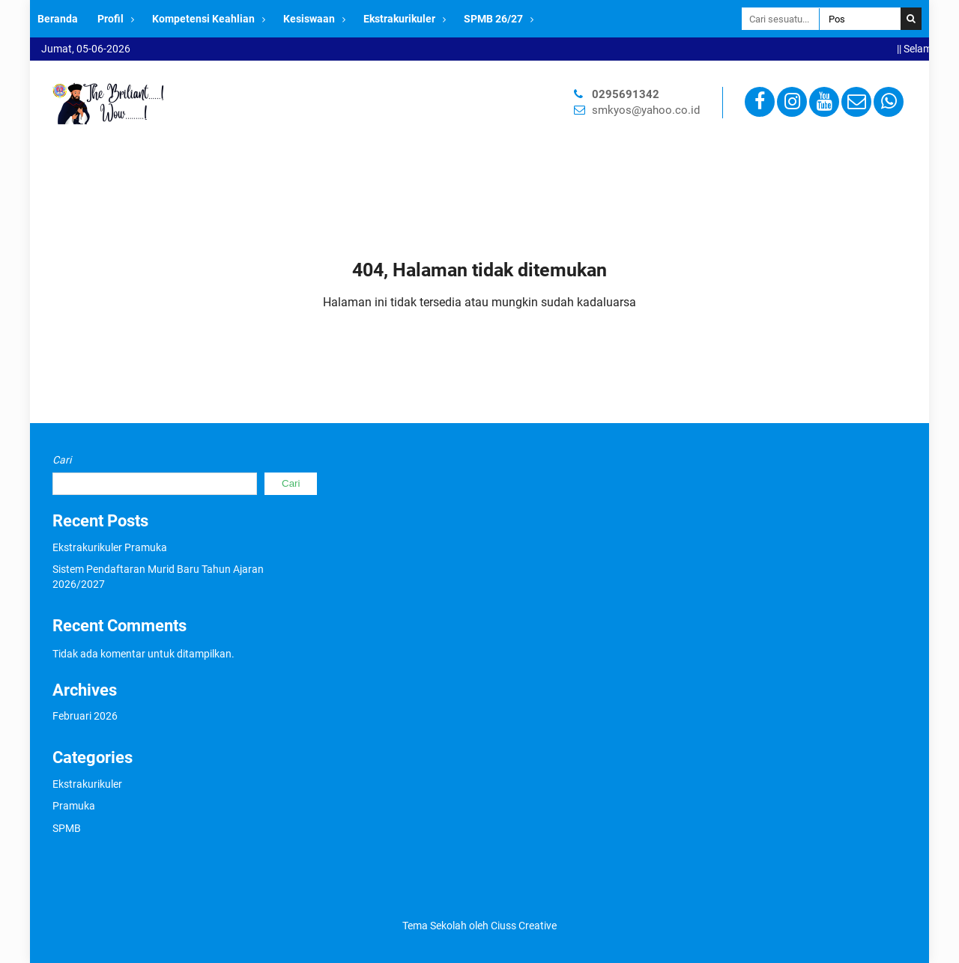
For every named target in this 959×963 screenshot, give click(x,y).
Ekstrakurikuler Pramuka (109, 547)
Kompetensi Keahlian (203, 19)
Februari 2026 (85, 716)
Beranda (57, 19)
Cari (61, 460)
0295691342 (625, 94)
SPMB (66, 828)
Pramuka (73, 806)
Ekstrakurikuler (399, 19)
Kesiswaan (309, 19)
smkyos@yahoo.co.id (646, 110)
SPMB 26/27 (493, 19)
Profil (110, 19)
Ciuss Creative (524, 926)
